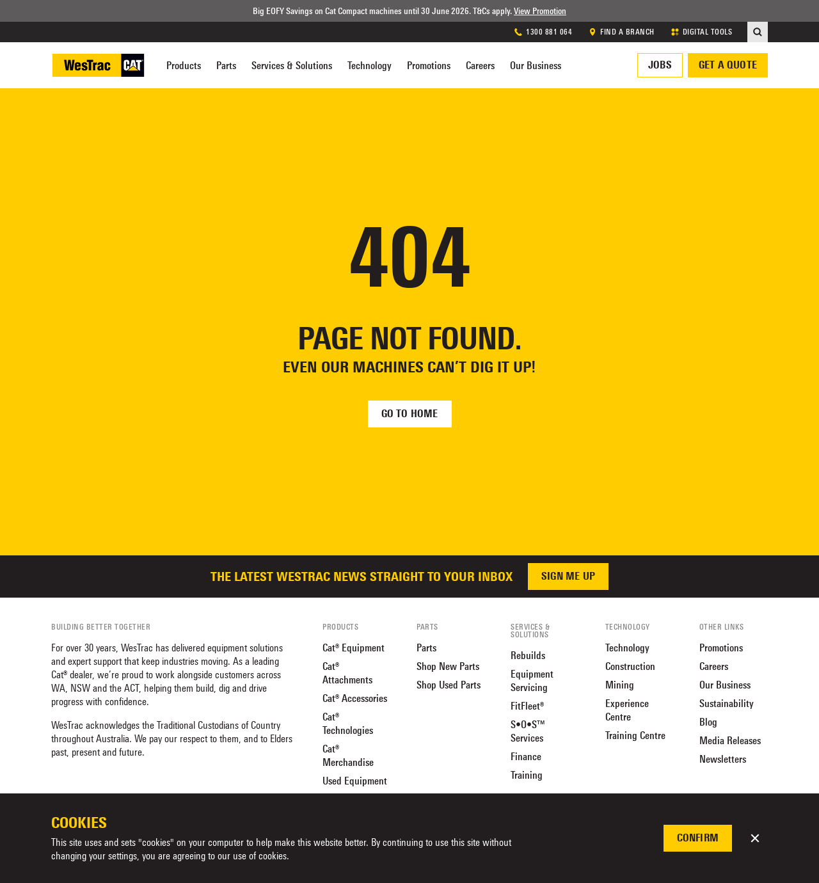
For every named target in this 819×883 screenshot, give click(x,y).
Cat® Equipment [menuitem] (353, 648)
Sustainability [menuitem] (726, 703)
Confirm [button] (698, 838)
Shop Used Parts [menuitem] (449, 685)
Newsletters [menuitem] (722, 759)
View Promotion (540, 11)
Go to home (409, 414)
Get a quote (728, 65)
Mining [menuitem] (619, 685)
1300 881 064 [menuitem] (542, 32)
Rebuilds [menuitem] (528, 655)
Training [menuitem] (527, 775)
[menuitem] (757, 32)
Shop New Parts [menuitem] (448, 666)
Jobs (660, 65)
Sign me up (568, 576)
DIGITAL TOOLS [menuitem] (701, 32)
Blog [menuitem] (708, 722)
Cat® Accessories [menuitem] (354, 698)
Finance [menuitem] (526, 757)
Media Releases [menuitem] (730, 741)
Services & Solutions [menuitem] (291, 65)
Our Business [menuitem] (535, 65)
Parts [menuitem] (226, 65)
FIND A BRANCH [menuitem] (621, 32)
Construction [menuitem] (630, 666)
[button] (755, 838)
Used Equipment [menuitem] (354, 781)
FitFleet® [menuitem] (527, 706)
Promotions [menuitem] (428, 65)
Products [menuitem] (183, 65)
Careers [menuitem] (480, 65)
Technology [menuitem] (369, 65)
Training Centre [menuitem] (635, 735)
